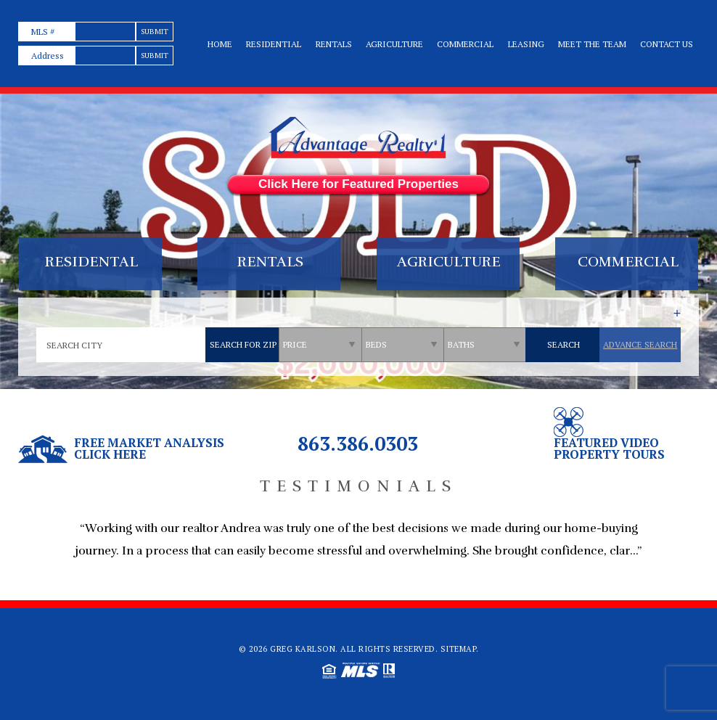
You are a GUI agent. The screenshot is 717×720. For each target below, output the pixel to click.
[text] (105, 31)
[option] (358, 547)
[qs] (321, 344)
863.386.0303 (358, 443)
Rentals (334, 43)
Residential (273, 43)
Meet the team (592, 43)
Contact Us (666, 43)
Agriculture (394, 43)
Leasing (526, 43)
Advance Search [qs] (640, 344)
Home (220, 43)
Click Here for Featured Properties (358, 184)
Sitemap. (460, 649)
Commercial (465, 43)
